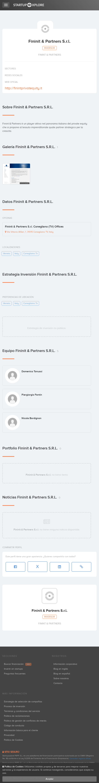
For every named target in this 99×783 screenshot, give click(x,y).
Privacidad (9, 735)
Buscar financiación (17, 664)
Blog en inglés (60, 669)
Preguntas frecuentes (15, 673)
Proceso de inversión (14, 706)
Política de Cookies (13, 740)
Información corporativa (65, 664)
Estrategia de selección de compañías (23, 701)
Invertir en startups (13, 669)
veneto (6, 253)
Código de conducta (14, 725)
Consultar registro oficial (80, 758)
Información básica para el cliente (21, 730)
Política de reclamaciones (17, 716)
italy (17, 253)
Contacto (57, 683)
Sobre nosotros (61, 678)
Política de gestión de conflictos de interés (25, 721)
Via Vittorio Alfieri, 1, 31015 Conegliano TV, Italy (29, 232)
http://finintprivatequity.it (23, 88)
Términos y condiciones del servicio (22, 711)
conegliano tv (30, 253)
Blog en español (61, 673)
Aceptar (49, 779)
